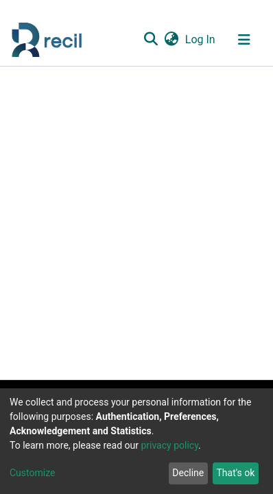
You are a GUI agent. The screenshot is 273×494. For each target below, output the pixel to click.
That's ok (235, 472)
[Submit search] (150, 40)
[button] (171, 40)
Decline (188, 472)
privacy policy (169, 445)
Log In (201, 39)
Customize (32, 472)
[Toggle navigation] (244, 40)
